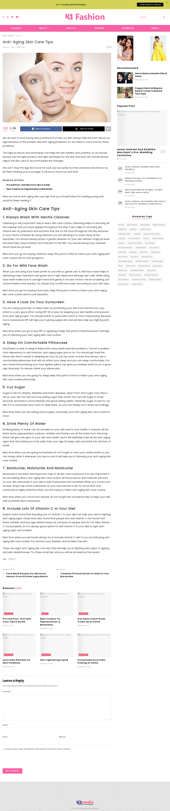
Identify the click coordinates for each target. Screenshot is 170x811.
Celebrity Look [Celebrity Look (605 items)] (145, 226)
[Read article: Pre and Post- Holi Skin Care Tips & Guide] (19, 601)
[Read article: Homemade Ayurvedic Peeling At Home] (94, 642)
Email (6, 733)
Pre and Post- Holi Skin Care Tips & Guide (28, 181)
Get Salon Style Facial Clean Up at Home (91, 617)
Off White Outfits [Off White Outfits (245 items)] (142, 258)
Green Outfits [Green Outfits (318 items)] (141, 244)
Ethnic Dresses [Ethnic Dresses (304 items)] (157, 235)
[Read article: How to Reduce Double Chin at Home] (125, 74)
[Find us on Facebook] (3, 13)
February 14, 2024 (46, 625)
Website (62, 733)
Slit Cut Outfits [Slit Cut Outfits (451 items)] (135, 272)
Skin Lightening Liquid (54, 656)
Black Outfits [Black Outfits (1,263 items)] (132, 221)
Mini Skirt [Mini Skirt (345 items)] (134, 253)
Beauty (43, 24)
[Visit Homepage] (85, 13)
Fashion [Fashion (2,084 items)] (121, 240)
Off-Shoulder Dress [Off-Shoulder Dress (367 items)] (125, 258)
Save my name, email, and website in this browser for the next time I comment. (38, 745)
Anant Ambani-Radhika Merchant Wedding (142, 164)
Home (5, 32)
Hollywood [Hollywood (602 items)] (122, 249)
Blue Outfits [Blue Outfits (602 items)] (145, 221)
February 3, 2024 (84, 622)
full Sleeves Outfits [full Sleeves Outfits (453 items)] (125, 244)
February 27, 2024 (84, 663)
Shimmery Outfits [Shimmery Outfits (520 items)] (137, 267)
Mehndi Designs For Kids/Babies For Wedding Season (143, 176)
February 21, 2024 (141, 76)
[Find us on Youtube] (17, 13)
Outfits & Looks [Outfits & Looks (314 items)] (157, 258)
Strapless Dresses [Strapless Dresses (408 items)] (151, 272)
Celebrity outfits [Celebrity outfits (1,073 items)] (124, 231)
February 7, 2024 (8, 44)
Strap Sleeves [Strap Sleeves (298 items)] (123, 276)
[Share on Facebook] (41, 125)
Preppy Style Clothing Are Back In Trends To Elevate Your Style (148, 87)
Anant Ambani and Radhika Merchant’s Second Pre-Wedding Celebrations (145, 199)
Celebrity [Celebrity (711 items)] (133, 226)
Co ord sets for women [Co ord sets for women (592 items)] (152, 231)
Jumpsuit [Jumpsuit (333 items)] (132, 249)
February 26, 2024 (46, 660)
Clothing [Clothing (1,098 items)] (137, 231)
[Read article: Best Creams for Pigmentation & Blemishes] (57, 601)
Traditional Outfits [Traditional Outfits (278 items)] (139, 276)
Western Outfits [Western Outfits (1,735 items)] (155, 276)
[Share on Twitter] (84, 125)
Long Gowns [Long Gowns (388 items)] (155, 249)
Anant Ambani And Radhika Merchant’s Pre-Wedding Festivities (136, 149)
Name (6, 721)
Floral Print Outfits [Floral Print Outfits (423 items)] (135, 240)
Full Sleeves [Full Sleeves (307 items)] (149, 240)
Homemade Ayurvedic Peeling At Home (92, 658)
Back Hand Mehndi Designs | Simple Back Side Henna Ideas (143, 187)
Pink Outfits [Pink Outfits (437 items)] (130, 263)
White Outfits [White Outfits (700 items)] (123, 281)
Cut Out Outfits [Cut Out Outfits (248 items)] (134, 235)
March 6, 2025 (8, 622)
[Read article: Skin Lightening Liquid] (57, 642)
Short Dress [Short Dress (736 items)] (151, 267)
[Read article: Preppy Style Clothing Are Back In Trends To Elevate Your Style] (125, 89)
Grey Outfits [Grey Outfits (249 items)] (154, 244)
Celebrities (128, 24)
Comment (7, 688)
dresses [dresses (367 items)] (146, 235)
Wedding (99, 24)
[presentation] (23, 757)
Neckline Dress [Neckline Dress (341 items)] (147, 253)
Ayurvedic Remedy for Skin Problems (17, 658)
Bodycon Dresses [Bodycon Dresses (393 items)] (159, 221)
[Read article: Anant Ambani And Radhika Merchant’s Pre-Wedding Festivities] (142, 125)
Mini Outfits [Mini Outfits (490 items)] (122, 253)
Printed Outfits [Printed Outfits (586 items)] (144, 263)
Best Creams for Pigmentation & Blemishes (29, 185)
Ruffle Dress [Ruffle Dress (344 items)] (122, 267)
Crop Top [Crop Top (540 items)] (121, 235)
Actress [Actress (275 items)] (121, 221)
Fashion (15, 24)
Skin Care (18, 32)
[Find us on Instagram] (8, 13)
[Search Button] (164, 13)
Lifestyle (71, 24)
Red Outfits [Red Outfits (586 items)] (157, 263)
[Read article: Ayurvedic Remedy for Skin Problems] (19, 642)
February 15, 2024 (141, 94)
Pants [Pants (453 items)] (120, 263)
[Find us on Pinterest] (12, 13)
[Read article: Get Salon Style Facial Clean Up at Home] (94, 601)
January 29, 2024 (9, 663)
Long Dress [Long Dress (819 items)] (144, 249)
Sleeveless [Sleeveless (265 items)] (122, 272)
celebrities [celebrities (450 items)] (122, 226)
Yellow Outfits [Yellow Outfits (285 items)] (137, 281)
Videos (155, 24)
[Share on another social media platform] (108, 125)
